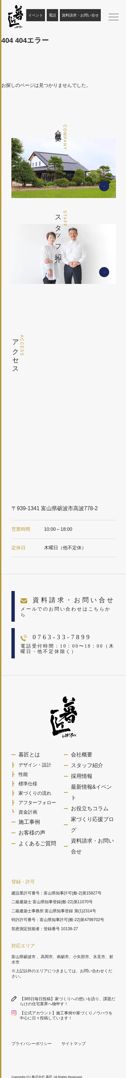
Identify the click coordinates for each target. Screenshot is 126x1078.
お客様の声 (31, 833)
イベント (35, 15)
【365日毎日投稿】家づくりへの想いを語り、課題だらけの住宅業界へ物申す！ (67, 1002)
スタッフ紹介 (87, 765)
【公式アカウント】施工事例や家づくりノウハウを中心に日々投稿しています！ (66, 1016)
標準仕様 (27, 783)
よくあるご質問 (37, 843)
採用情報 (81, 776)
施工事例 (29, 822)
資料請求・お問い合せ (80, 15)
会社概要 (81, 754)
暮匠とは (29, 754)
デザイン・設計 (34, 764)
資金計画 (27, 812)
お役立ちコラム (90, 808)
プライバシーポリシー (31, 1043)
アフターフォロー (37, 802)
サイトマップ (73, 1043)
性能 (23, 774)
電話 (52, 15)
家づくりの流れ (34, 793)
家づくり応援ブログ (92, 824)
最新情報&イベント (91, 792)
